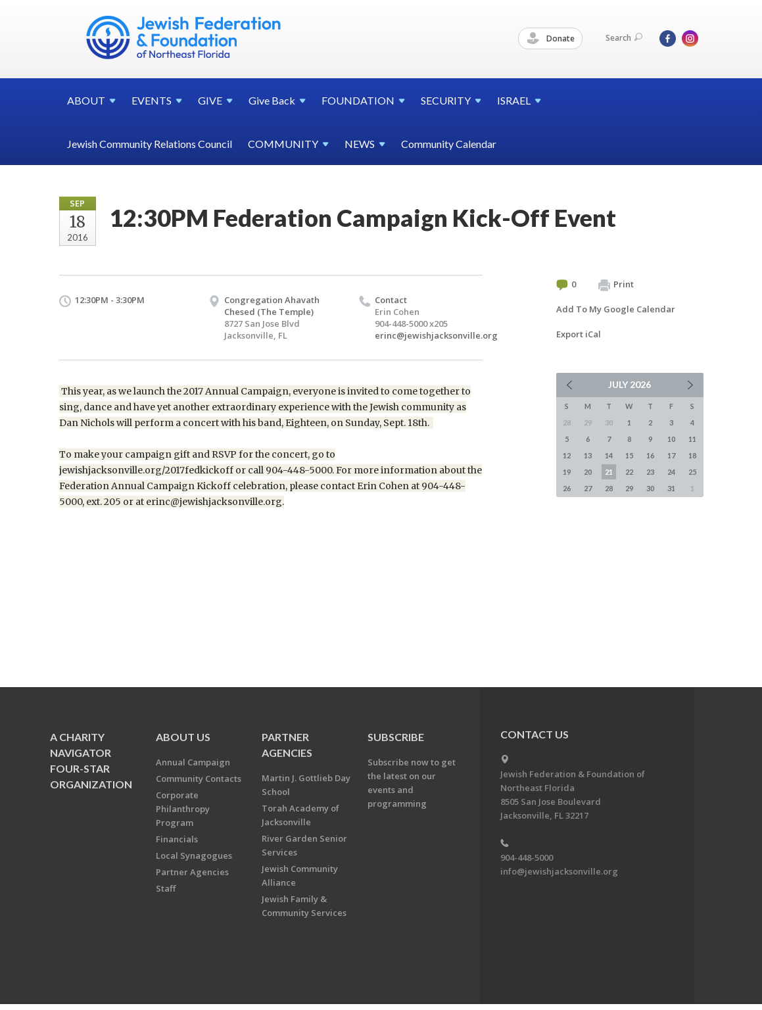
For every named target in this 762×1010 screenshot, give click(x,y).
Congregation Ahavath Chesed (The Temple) (272, 306)
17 (671, 455)
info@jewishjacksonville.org (559, 871)
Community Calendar (448, 143)
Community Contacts (198, 778)
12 (567, 455)
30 (650, 488)
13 (588, 455)
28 (609, 488)
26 (567, 488)
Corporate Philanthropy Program (183, 809)
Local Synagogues (194, 855)
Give (277, 100)
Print (616, 284)
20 (588, 472)
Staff (166, 888)
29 (629, 488)
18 (692, 455)
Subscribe (396, 737)
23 (650, 472)
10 (671, 439)
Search (624, 37)
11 (692, 439)
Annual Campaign (193, 762)
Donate (551, 39)
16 (650, 455)
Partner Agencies (192, 872)
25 (692, 472)
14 (609, 455)
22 (629, 472)
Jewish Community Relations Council (149, 143)
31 (671, 488)
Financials (177, 839)
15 (629, 455)
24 (671, 472)
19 (567, 472)
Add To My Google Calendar (615, 309)
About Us (183, 737)
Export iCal (578, 334)
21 (609, 472)
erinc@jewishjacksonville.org (436, 335)
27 (588, 488)
